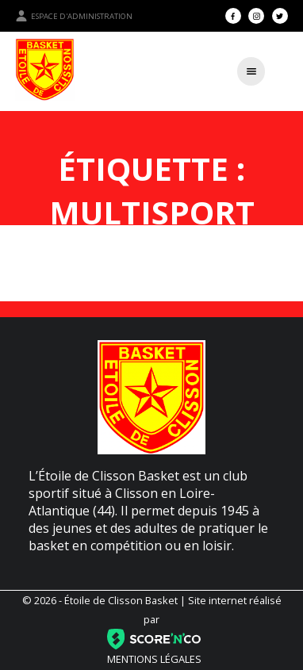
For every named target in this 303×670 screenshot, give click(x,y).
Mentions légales (154, 659)
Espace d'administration (73, 16)
